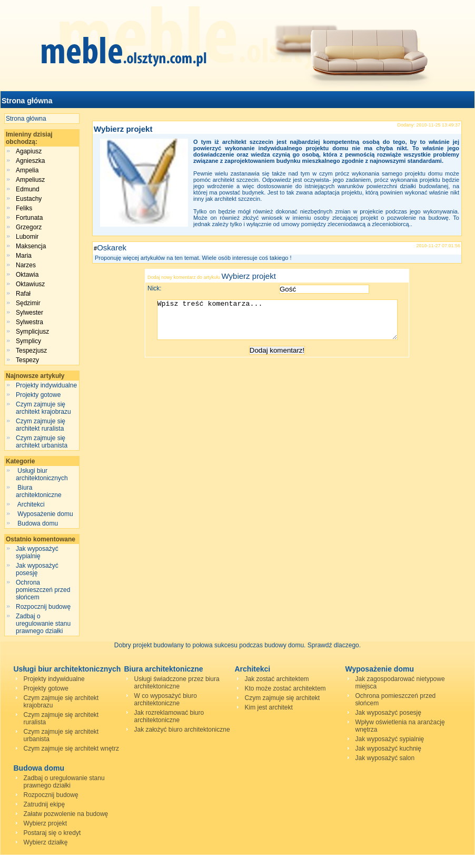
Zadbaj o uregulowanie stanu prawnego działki (43, 624)
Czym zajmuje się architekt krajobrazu (43, 408)
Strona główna (27, 100)
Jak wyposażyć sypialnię (37, 552)
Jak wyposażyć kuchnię (388, 748)
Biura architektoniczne (39, 491)
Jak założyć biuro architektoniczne (182, 729)
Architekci (31, 504)
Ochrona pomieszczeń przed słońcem (43, 590)
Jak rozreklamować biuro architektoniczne (169, 716)
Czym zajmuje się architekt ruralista (40, 424)
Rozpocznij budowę (43, 606)
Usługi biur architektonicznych (43, 474)
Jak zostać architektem (277, 679)
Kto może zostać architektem (285, 688)
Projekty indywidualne (46, 385)
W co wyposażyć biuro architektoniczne (165, 699)
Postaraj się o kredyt (52, 833)
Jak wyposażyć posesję (37, 569)
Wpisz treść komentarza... (282, 323)
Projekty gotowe (38, 395)
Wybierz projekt (123, 128)
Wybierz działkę (46, 842)
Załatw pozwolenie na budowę (66, 814)
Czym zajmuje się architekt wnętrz (71, 748)
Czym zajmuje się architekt (282, 698)
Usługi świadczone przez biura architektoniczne (177, 682)
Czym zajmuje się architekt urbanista (41, 441)
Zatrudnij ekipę (44, 804)
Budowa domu (38, 523)
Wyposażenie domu (45, 514)
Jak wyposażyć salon (385, 758)
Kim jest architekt (269, 707)
